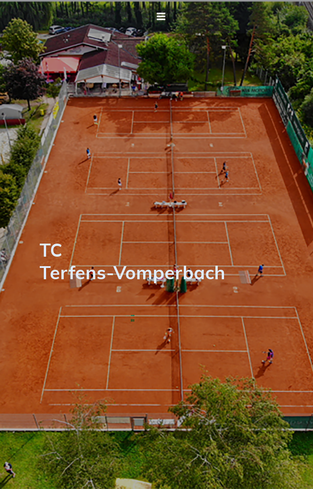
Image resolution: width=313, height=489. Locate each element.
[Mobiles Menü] (161, 16)
